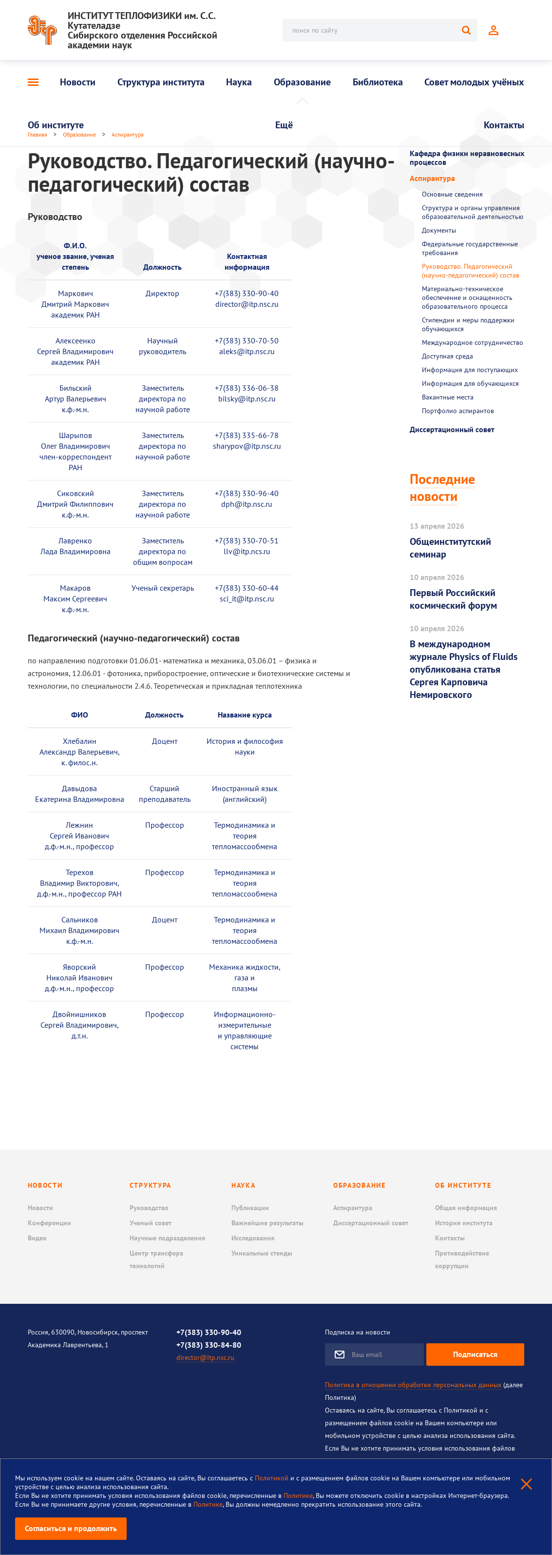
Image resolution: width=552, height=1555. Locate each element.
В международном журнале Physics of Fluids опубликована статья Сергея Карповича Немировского (463, 669)
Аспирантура (432, 178)
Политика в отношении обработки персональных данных (413, 1384)
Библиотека (378, 82)
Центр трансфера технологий (156, 1259)
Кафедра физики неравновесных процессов (467, 157)
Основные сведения (452, 194)
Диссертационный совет (452, 429)
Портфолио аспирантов (458, 410)
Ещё (284, 125)
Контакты (504, 125)
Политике (298, 1495)
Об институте (56, 125)
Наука (239, 82)
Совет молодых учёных (474, 82)
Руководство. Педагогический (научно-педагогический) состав (470, 270)
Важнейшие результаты (267, 1222)
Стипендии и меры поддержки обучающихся (468, 324)
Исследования (252, 1238)
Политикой (272, 1478)
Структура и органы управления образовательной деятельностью (472, 212)
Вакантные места (448, 397)
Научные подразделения (167, 1238)
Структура (150, 1185)
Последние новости (442, 487)
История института (464, 1222)
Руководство (149, 1207)
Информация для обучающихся (470, 383)
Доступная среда (447, 356)
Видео (37, 1238)
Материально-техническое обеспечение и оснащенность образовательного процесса (467, 297)
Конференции (49, 1222)
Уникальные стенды (261, 1253)
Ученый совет (150, 1222)
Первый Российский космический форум (453, 599)
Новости (77, 82)
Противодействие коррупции (462, 1259)
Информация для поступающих (470, 369)
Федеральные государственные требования (470, 248)
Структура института (161, 82)
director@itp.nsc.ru (205, 1357)
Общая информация (466, 1207)
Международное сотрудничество (472, 342)
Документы (439, 230)
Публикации (250, 1207)
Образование (302, 82)
